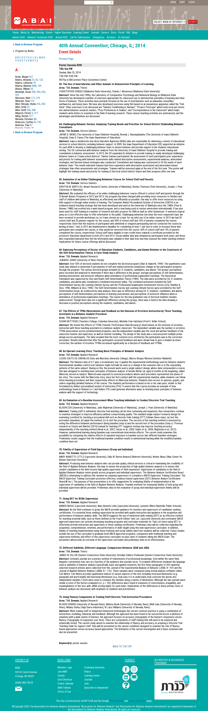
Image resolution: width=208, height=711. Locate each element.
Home (16, 32)
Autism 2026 (18, 37)
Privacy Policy (116, 700)
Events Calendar (65, 683)
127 (31, 116)
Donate (61, 675)
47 (31, 125)
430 (43, 104)
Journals (88, 679)
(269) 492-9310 (24, 682)
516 (32, 100)
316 (38, 104)
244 (29, 110)
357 (31, 76)
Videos (87, 671)
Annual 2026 (61, 37)
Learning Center (92, 675)
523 (17, 94)
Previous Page (66, 58)
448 (34, 110)
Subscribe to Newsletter (96, 687)
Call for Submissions (80, 37)
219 (38, 97)
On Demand (124, 37)
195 (39, 122)
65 (36, 79)
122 (41, 79)
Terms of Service (137, 700)
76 (34, 82)
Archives (111, 37)
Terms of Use (64, 691)
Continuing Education (94, 667)
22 (28, 107)
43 (35, 122)
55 (32, 88)
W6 (35, 119)
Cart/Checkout (65, 679)
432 (43, 91)
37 (33, 79)
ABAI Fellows (64, 687)
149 (39, 85)
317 (36, 113)
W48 (34, 85)
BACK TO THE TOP (122, 646)
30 (32, 128)
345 (38, 91)
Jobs (86, 683)
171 (33, 97)
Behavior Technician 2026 (40, 37)
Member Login (65, 667)
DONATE (193, 21)
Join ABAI (62, 671)
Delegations (98, 37)
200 (33, 91)
